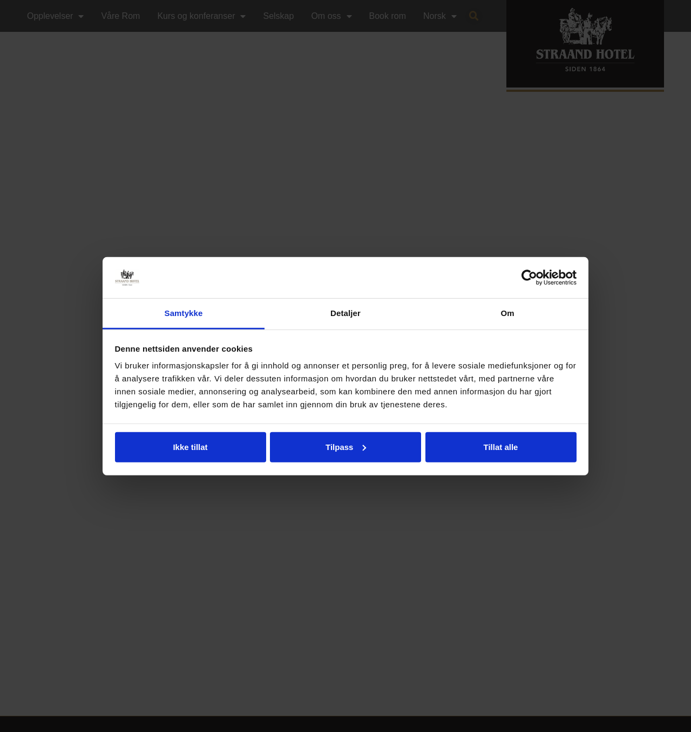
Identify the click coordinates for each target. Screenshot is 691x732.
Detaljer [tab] (345, 313)
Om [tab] (507, 313)
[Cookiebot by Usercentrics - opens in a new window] (529, 278)
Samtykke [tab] (184, 313)
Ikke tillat (190, 447)
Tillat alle (501, 447)
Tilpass (346, 447)
